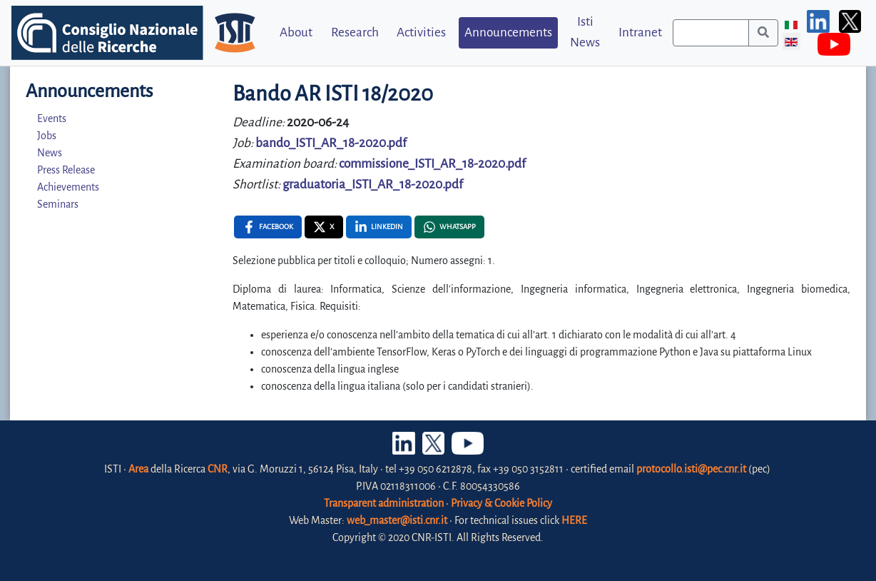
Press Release (66, 170)
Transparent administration (384, 503)
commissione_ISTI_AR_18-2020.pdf (432, 164)
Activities (421, 32)
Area (138, 469)
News (49, 152)
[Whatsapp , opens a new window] (449, 227)
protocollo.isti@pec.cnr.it (691, 469)
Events (51, 118)
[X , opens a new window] (324, 227)
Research (355, 32)
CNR (218, 469)
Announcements (508, 32)
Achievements (68, 187)
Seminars (57, 204)
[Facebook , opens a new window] (268, 227)
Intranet (640, 32)
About (296, 32)
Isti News (585, 32)
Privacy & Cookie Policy (501, 503)
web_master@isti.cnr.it (397, 520)
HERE (574, 520)
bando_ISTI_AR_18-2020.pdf (331, 143)
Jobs (46, 135)
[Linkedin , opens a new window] (379, 227)
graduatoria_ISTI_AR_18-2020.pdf (372, 184)
